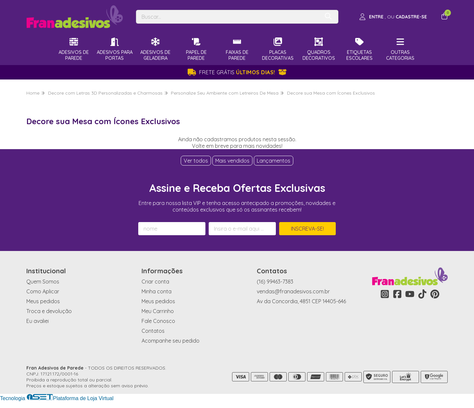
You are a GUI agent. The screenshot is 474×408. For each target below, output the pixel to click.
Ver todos (196, 160)
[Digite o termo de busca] (227, 16)
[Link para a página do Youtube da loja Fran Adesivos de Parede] (409, 294)
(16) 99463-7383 (275, 281)
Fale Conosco (158, 321)
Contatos (153, 331)
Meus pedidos (43, 301)
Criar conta (155, 281)
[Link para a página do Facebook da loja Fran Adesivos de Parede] (397, 294)
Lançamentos (273, 160)
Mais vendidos (232, 160)
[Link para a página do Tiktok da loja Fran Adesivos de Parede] (422, 294)
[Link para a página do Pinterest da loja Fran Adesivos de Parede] (434, 294)
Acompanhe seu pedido (170, 340)
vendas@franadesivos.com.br (293, 291)
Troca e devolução (49, 311)
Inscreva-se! (307, 228)
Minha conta (156, 291)
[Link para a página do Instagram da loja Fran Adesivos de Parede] (384, 294)
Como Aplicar (42, 291)
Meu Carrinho (158, 311)
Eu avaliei (37, 321)
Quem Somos (42, 281)
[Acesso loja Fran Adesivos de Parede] (393, 17)
